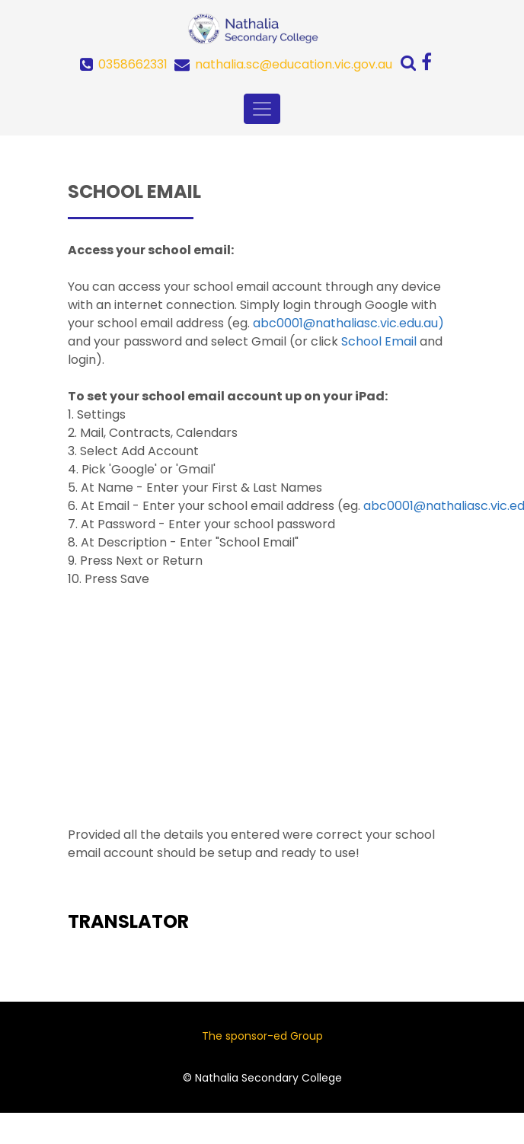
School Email (379, 341)
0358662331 (133, 64)
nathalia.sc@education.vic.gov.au (293, 64)
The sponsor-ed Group (262, 1036)
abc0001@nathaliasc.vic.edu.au (345, 323)
